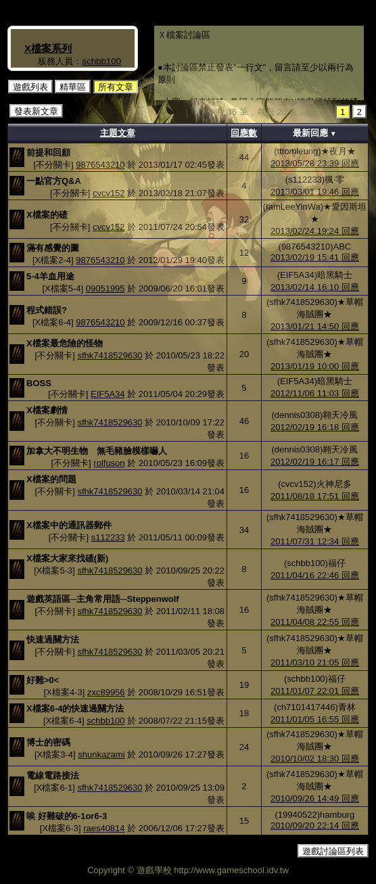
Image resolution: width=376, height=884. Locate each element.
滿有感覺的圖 (52, 248)
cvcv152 (109, 193)
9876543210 (100, 165)
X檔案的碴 (47, 215)
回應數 (244, 133)
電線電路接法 (52, 775)
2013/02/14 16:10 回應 (315, 287)
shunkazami (101, 754)
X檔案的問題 (51, 479)
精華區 (73, 87)
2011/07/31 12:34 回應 (315, 541)
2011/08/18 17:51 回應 (315, 496)
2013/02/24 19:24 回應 (315, 231)
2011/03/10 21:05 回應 (315, 662)
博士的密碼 (48, 742)
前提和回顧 (48, 152)
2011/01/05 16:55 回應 (315, 719)
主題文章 (117, 133)
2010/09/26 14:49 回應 (315, 798)
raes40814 (103, 828)
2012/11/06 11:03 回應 (315, 393)
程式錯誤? (46, 310)
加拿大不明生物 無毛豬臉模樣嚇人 (96, 451)
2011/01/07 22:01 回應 (315, 691)
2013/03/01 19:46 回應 (315, 192)
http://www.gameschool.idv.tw (231, 870)
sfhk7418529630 (109, 355)
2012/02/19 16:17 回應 (315, 462)
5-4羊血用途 (50, 276)
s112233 (108, 537)
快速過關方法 (52, 639)
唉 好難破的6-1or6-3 (66, 816)
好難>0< (42, 680)
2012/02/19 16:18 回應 (315, 427)
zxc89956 (106, 692)
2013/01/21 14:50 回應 (315, 326)
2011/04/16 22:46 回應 (315, 575)
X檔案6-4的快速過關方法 (75, 708)
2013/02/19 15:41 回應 (315, 257)
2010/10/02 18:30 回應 (315, 758)
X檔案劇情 (47, 410)
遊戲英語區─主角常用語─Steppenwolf (102, 599)
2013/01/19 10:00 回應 (315, 366)
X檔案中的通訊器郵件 (69, 525)
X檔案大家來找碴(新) (67, 558)
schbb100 (101, 61)
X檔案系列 (48, 48)
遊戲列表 (30, 87)
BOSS (38, 383)
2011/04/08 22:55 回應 (315, 622)
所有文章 (115, 87)
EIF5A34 (108, 394)
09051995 (105, 288)
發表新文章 (36, 111)
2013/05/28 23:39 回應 (315, 163)
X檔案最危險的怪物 (64, 343)
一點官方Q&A (53, 181)
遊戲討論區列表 (333, 851)
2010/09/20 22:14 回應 (315, 825)
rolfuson (108, 463)
